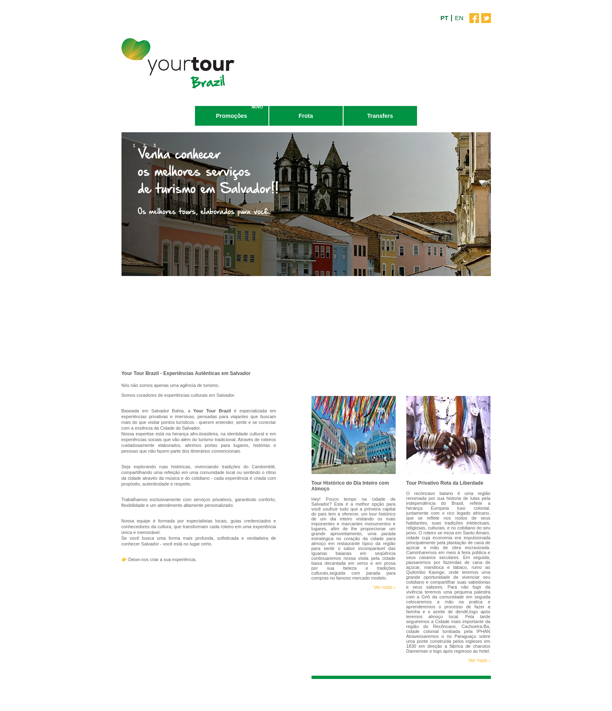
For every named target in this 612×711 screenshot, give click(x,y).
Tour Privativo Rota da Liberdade (445, 483)
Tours (157, 116)
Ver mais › (384, 587)
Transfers (380, 116)
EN (459, 17)
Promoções (231, 116)
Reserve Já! (209, 600)
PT (444, 17)
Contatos (454, 116)
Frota (306, 116)
